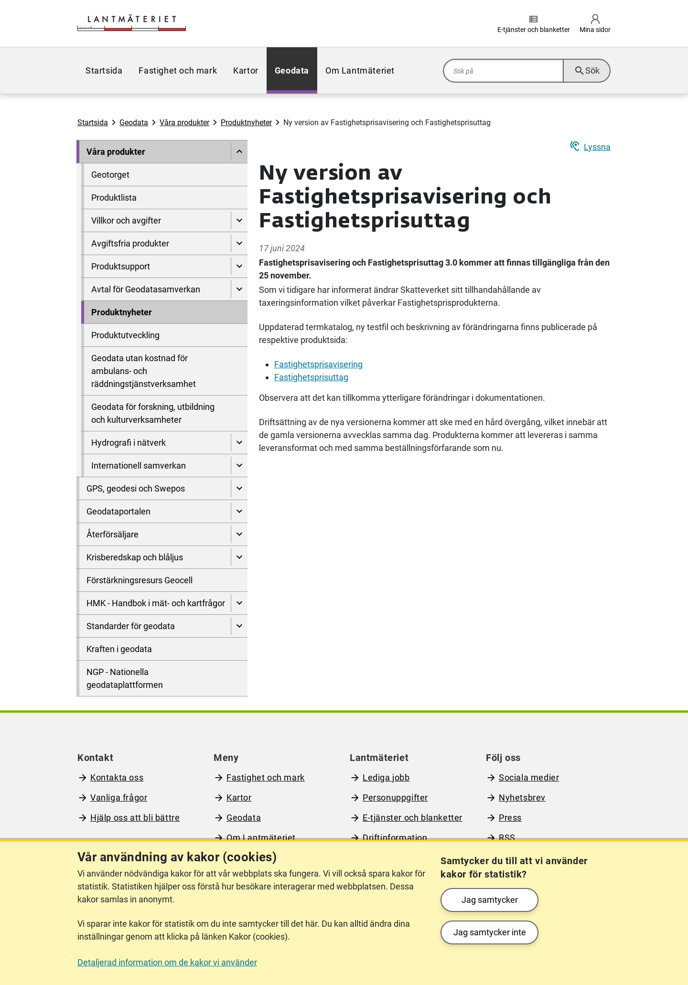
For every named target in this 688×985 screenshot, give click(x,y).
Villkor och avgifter (126, 220)
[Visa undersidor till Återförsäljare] (239, 534)
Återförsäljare (112, 534)
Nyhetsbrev (522, 797)
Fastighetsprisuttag (311, 377)
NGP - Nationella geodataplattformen (124, 678)
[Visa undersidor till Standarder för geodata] (239, 626)
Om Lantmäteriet (360, 70)
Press (510, 818)
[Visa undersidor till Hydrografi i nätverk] (239, 442)
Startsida (104, 70)
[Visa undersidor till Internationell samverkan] (239, 465)
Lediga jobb (386, 777)
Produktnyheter (246, 122)
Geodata (292, 70)
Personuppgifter (395, 797)
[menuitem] (103, 70)
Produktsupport (120, 266)
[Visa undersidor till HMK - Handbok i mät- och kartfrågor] (239, 603)
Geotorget (110, 175)
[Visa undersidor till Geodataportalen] (239, 511)
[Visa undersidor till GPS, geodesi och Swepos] (239, 488)
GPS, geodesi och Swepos (135, 488)
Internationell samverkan (138, 465)
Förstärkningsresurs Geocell (139, 580)
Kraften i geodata (119, 649)
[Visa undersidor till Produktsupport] (239, 266)
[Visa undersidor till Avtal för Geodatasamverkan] (239, 289)
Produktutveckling (125, 335)
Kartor (245, 70)
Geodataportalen (118, 511)
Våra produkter (184, 122)
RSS (507, 838)
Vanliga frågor (118, 797)
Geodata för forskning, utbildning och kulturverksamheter (153, 413)
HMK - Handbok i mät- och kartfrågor (155, 603)
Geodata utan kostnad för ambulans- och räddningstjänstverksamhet (143, 371)
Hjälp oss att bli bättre (135, 818)
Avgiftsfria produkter (130, 243)
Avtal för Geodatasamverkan (145, 289)
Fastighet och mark (178, 70)
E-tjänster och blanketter (412, 818)
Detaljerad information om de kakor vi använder (167, 962)
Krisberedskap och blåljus (134, 557)
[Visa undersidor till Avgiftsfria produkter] (239, 243)
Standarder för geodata (130, 626)
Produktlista (114, 198)
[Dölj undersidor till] (239, 152)
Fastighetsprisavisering (318, 364)
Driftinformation (395, 838)
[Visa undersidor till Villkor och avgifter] (239, 220)
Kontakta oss (116, 777)
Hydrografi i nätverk (128, 443)
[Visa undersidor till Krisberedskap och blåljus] (239, 557)
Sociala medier (529, 777)
